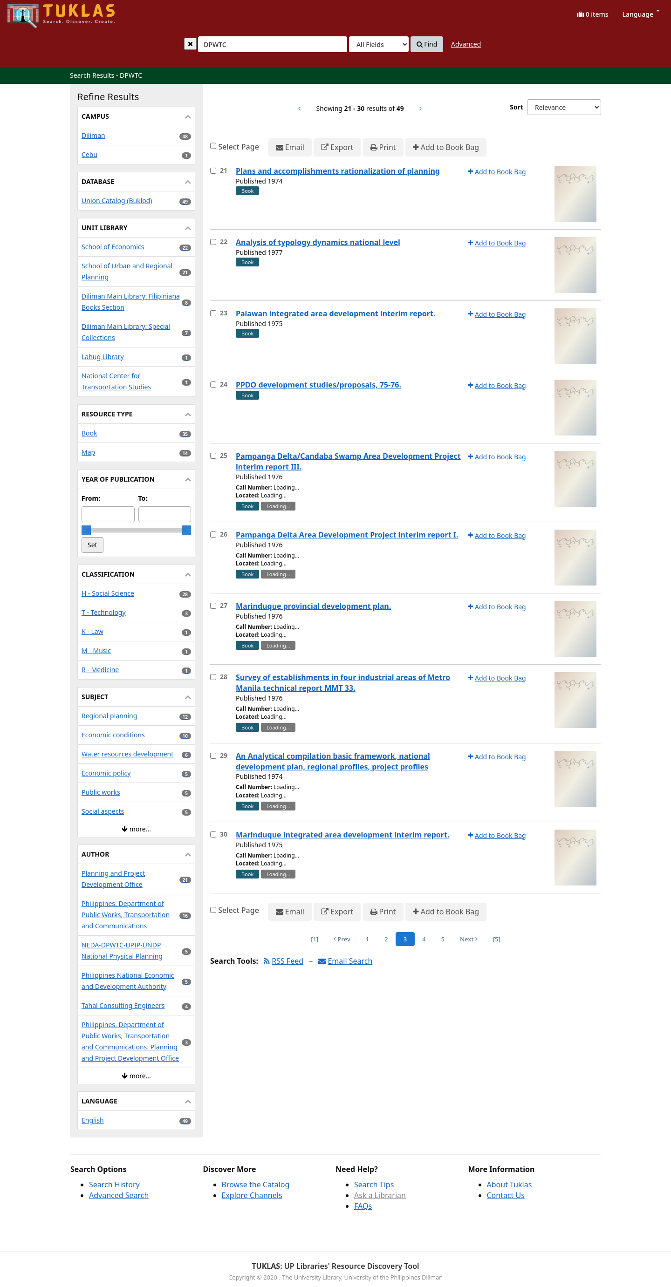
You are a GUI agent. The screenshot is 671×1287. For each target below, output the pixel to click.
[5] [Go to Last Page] (496, 939)
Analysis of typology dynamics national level (318, 242)
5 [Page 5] (443, 939)
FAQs (363, 1206)
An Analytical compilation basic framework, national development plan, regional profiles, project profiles (333, 761)
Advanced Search (119, 1195)
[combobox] (272, 44)
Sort (516, 106)
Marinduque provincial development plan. (313, 606)
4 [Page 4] (423, 939)
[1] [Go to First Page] (314, 939)
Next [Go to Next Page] (469, 939)
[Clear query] (190, 44)
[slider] (86, 530)
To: (143, 498)
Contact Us (506, 1195)
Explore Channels (252, 1195)
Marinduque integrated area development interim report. (342, 835)
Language (641, 14)
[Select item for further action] (213, 171)
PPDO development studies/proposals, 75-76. (318, 385)
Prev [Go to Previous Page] (342, 939)
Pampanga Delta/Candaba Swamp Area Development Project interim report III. (348, 461)
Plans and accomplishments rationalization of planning (338, 171)
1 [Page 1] (367, 939)
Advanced (466, 44)
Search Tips (374, 1184)
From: (91, 498)
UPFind (30, 12)
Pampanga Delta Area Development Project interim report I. (347, 535)
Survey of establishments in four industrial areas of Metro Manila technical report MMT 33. (343, 682)
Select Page (238, 147)
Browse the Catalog (256, 1184)
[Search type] (379, 44)
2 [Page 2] (386, 939)
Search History (114, 1184)
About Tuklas (509, 1184)
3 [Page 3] (405, 939)
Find (427, 44)
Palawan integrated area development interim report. (335, 313)
